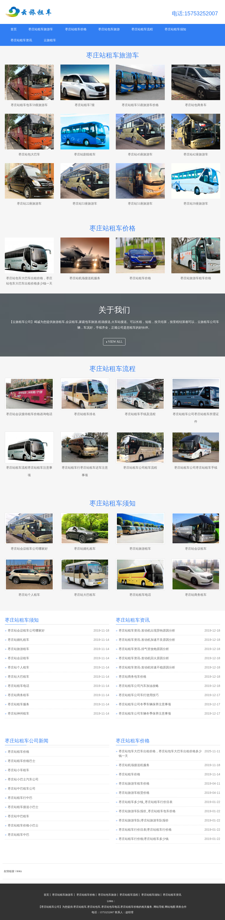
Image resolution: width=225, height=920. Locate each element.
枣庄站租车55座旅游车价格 (140, 105)
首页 (14, 29)
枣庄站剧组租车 (85, 154)
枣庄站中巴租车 (18, 816)
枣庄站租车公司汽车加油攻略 (139, 686)
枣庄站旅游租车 (140, 548)
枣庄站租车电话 (140, 594)
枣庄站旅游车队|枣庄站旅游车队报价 (144, 820)
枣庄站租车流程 (142, 29)
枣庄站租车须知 (175, 29)
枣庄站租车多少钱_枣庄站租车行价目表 (145, 802)
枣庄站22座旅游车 (29, 203)
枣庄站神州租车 (18, 713)
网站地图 (170, 906)
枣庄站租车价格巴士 (21, 761)
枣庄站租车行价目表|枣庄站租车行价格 (145, 829)
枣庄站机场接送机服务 (84, 278)
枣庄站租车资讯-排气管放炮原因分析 (144, 649)
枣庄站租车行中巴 (20, 797)
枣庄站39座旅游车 (195, 203)
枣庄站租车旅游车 (40, 29)
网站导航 (159, 906)
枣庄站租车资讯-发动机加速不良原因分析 (147, 639)
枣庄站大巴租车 (85, 594)
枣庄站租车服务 (18, 704)
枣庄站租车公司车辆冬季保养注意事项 (145, 713)
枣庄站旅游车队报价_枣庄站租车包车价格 (147, 811)
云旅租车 (50, 40)
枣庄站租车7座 (85, 105)
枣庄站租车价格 (76, 29)
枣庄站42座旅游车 (195, 154)
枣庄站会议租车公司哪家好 (29, 548)
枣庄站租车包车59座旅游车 (29, 105)
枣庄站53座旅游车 (85, 203)
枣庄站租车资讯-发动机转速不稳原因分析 (147, 667)
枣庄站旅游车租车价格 (195, 278)
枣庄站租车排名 (85, 414)
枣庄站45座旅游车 (140, 154)
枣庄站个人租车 (29, 594)
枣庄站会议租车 (196, 548)
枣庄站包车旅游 (109, 29)
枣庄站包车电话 (110, 906)
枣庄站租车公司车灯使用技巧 (139, 695)
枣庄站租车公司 (50, 906)
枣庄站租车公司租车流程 (140, 467)
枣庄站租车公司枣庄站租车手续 (195, 467)
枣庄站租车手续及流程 (140, 414)
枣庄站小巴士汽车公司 (23, 779)
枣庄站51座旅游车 (140, 203)
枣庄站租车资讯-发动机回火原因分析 (144, 658)
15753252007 (107, 912)
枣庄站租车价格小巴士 (23, 825)
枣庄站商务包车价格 (132, 676)
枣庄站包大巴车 (29, 154)
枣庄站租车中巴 (18, 834)
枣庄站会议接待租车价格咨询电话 (29, 414)
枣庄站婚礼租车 (85, 548)
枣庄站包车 (93, 906)
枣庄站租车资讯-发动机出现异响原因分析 (147, 630)
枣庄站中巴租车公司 (21, 788)
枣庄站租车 (80, 906)
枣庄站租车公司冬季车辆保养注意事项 (145, 704)
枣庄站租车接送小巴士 (23, 807)
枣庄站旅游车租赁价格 (134, 792)
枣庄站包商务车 (196, 105)
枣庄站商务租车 (196, 594)
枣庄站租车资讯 (21, 40)
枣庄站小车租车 (18, 770)
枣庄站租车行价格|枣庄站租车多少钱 (144, 839)
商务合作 (181, 906)
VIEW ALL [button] (114, 341)
